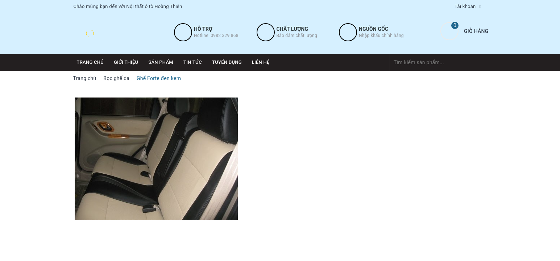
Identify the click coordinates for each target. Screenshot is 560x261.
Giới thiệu (126, 62)
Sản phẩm (160, 62)
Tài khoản (465, 6)
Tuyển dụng (227, 62)
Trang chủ (90, 62)
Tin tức (192, 62)
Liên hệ (261, 62)
